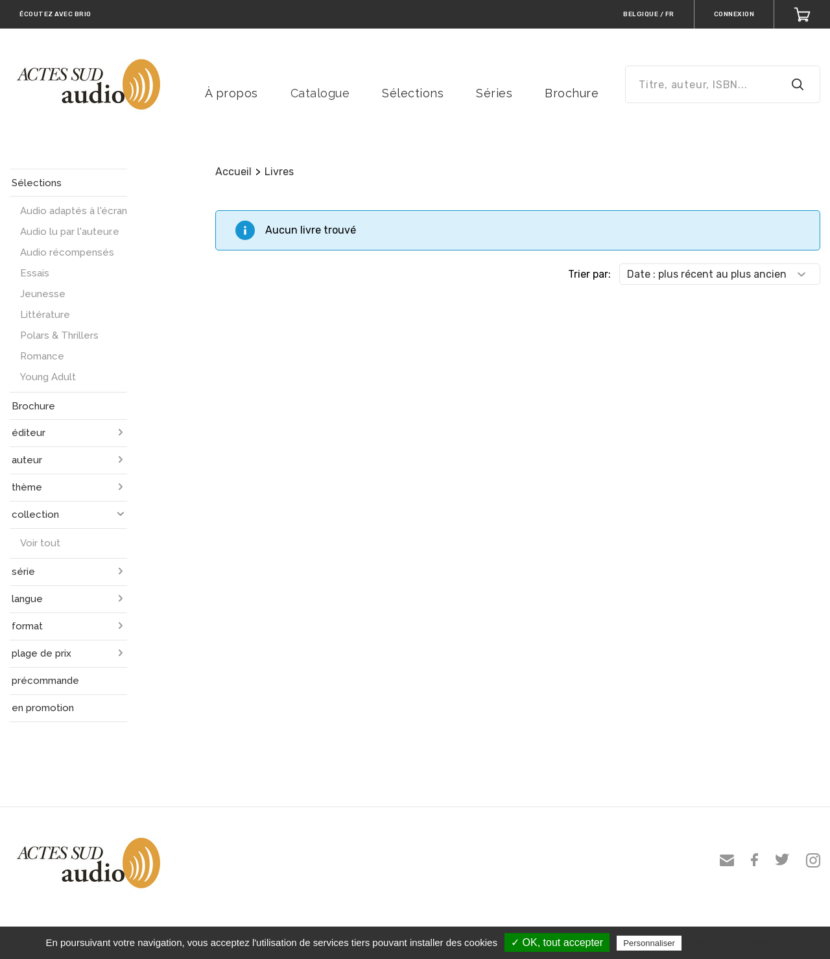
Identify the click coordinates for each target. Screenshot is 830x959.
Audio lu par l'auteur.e (69, 231)
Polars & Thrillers (59, 335)
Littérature (45, 315)
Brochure (572, 93)
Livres (279, 171)
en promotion (43, 708)
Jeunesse (42, 294)
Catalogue (320, 93)
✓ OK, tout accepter (557, 942)
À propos (231, 93)
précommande (45, 680)
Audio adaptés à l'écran (73, 211)
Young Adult (48, 377)
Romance (42, 356)
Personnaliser (649, 943)
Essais (34, 273)
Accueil (233, 171)
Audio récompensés (67, 252)
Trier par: (589, 274)
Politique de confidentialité (741, 943)
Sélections (413, 93)
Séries (494, 93)
